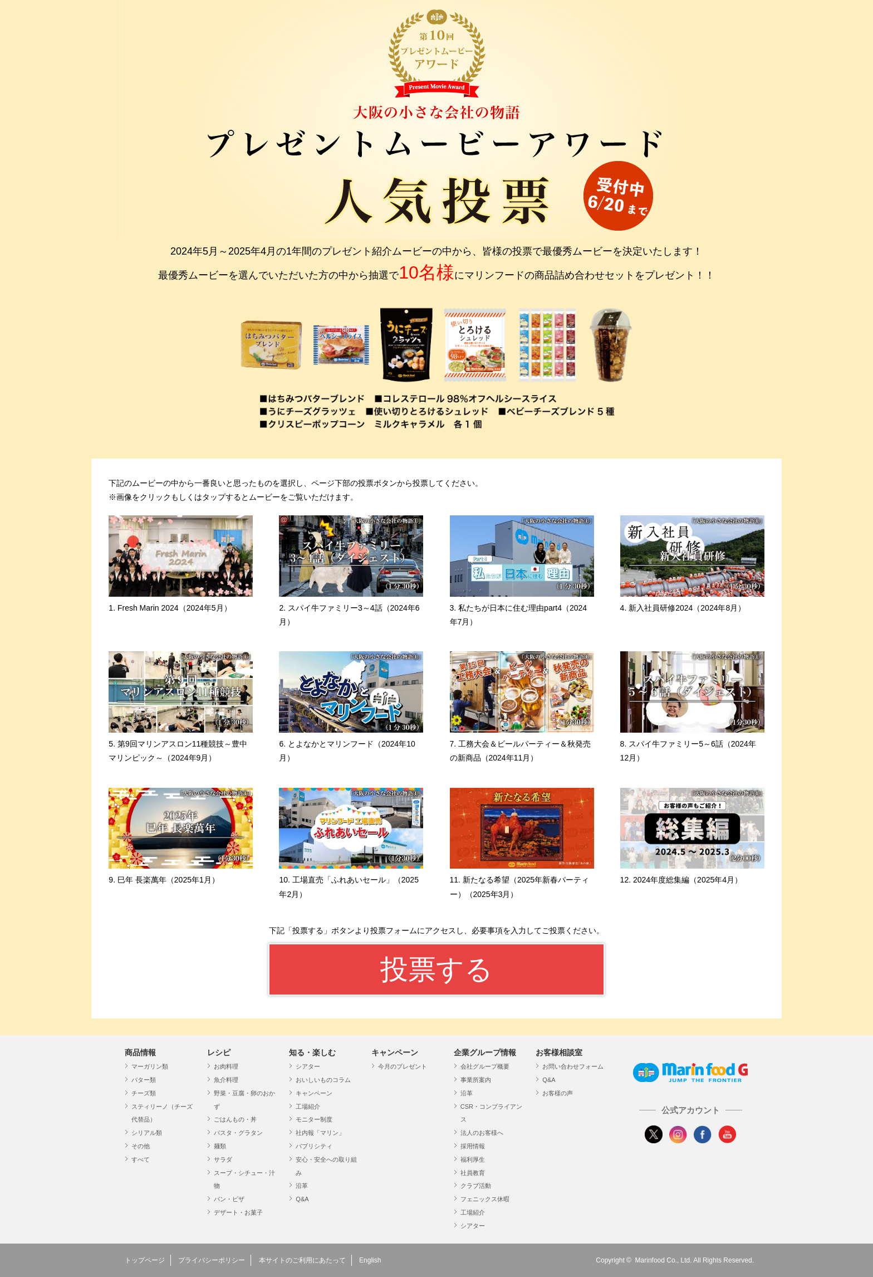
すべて (140, 1159)
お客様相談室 (559, 1052)
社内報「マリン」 (320, 1132)
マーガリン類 (149, 1066)
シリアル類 (146, 1132)
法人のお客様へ (481, 1132)
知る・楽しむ (312, 1052)
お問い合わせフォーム (573, 1066)
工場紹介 (308, 1106)
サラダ (223, 1159)
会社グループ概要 (484, 1066)
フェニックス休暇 (484, 1199)
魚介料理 (226, 1079)
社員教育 (472, 1172)
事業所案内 (475, 1079)
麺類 (220, 1146)
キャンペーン (314, 1093)
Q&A (302, 1199)
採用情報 (472, 1146)
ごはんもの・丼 (235, 1119)
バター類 (143, 1079)
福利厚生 (472, 1159)
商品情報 (140, 1052)
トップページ (145, 1260)
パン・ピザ (229, 1199)
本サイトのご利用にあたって (302, 1260)
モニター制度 (314, 1119)
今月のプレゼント (402, 1066)
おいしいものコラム (323, 1079)
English (370, 1260)
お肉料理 (226, 1066)
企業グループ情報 (485, 1052)
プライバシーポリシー (211, 1260)
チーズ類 (143, 1093)
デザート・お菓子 (238, 1212)
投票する (436, 969)
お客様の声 (557, 1093)
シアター (308, 1066)
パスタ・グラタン (238, 1132)
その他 (140, 1146)
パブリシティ (314, 1146)
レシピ (218, 1052)
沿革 (302, 1185)
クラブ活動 (475, 1185)
